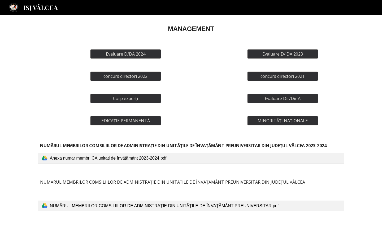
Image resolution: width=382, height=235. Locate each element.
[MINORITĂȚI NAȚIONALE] (283, 121)
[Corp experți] (125, 98)
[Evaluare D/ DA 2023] (283, 54)
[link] (191, 158)
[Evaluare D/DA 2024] (125, 54)
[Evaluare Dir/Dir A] (283, 98)
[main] (191, 29)
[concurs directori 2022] (125, 76)
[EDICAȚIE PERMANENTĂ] (125, 121)
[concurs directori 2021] (283, 76)
